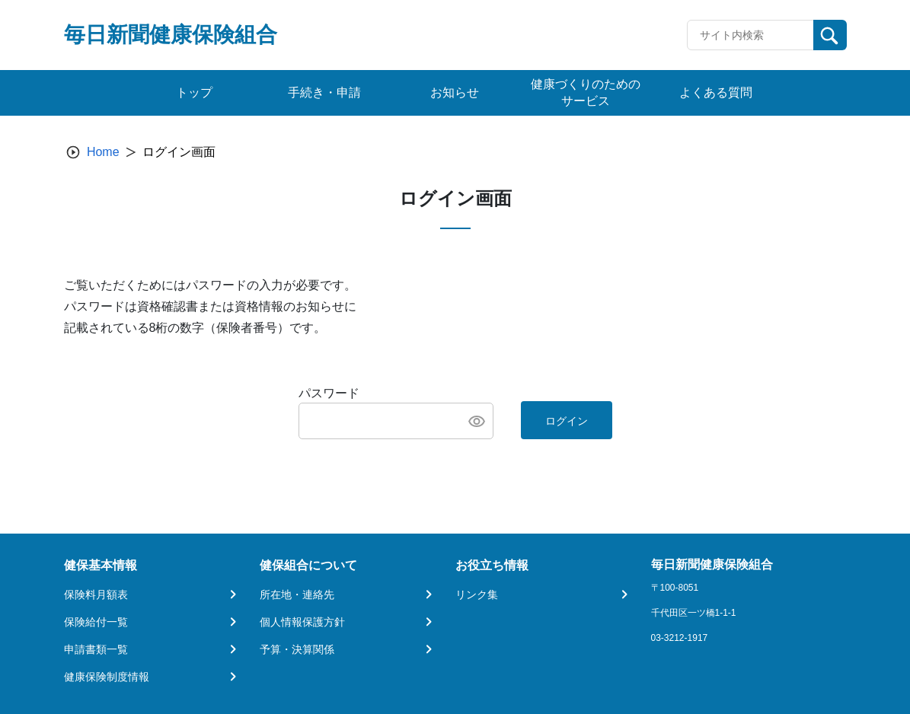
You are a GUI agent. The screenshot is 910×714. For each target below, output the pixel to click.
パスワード (329, 393)
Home (103, 151)
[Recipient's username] (750, 35)
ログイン (566, 421)
